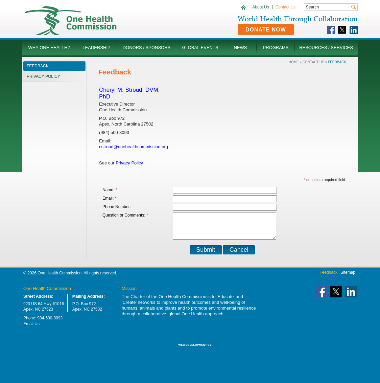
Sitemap (347, 277)
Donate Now (265, 29)
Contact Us (285, 7)
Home (294, 62)
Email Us (31, 328)
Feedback (328, 277)
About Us (260, 7)
